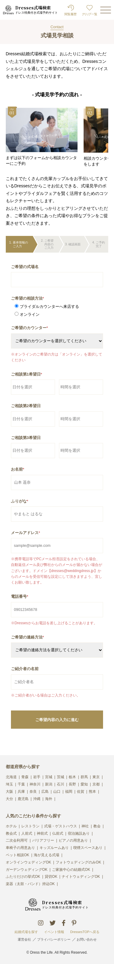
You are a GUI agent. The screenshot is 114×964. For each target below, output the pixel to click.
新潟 (48, 784)
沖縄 (36, 799)
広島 (45, 792)
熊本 (92, 792)
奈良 (33, 792)
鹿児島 (23, 799)
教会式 (11, 834)
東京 (96, 777)
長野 (72, 784)
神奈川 (34, 784)
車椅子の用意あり (20, 848)
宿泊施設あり (79, 834)
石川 (60, 784)
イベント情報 (54, 932)
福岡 (68, 792)
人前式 (26, 834)
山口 (56, 792)
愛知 (84, 784)
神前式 (42, 834)
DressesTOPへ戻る (84, 932)
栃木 (72, 777)
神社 (85, 826)
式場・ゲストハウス (60, 826)
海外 (48, 799)
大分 (9, 799)
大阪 (9, 792)
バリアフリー (43, 841)
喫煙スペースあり (87, 848)
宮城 (48, 777)
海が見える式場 (46, 855)
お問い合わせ (87, 939)
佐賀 (80, 792)
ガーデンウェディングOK (26, 870)
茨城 (60, 777)
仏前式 (57, 834)
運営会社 (24, 939)
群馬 (84, 777)
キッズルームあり (54, 848)
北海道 (11, 777)
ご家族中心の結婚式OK (71, 870)
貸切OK (51, 877)
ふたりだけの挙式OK (23, 877)
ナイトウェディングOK (81, 877)
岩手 (36, 777)
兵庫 (21, 792)
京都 (96, 784)
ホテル (11, 826)
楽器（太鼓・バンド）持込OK (30, 884)
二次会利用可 (17, 841)
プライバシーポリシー (54, 939)
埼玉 (9, 784)
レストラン (30, 826)
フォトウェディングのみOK (78, 862)
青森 (25, 777)
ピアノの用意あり (73, 841)
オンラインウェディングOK (28, 862)
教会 (97, 826)
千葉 (21, 784)
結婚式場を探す (26, 932)
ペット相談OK (17, 855)
